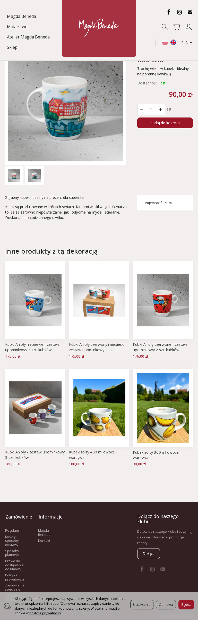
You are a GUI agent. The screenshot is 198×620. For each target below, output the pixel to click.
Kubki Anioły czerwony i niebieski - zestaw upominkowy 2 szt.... (99, 347)
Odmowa (166, 604)
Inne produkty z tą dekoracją (51, 251)
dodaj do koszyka (165, 122)
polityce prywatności (45, 613)
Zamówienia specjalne (14, 586)
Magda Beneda (22, 16)
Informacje (49, 516)
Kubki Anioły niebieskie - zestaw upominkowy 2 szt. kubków (33, 347)
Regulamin (13, 529)
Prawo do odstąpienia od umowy (14, 564)
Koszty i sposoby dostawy (12, 539)
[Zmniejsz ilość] (160, 109)
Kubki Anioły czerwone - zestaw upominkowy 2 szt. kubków (161, 347)
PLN (186, 33)
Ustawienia (142, 604)
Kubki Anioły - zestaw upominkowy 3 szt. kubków (29, 454)
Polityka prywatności (14, 576)
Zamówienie (16, 516)
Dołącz (148, 553)
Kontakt (44, 539)
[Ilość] (151, 109)
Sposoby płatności (12, 551)
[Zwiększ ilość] (141, 109)
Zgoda (186, 604)
